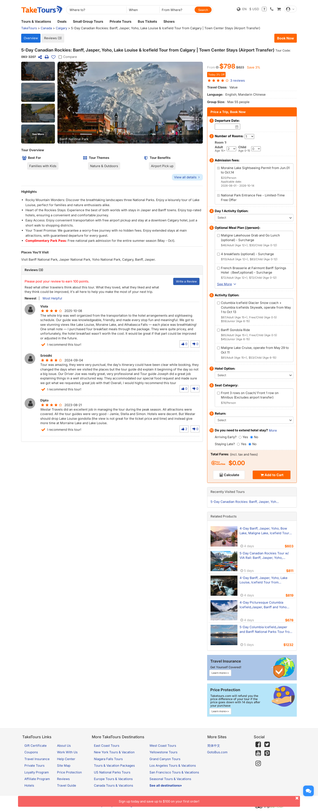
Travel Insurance (37, 759)
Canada (46, 28)
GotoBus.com (217, 752)
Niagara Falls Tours (108, 759)
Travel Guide (66, 785)
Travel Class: (217, 87)
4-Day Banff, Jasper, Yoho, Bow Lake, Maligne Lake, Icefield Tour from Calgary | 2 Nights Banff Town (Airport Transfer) (266, 530)
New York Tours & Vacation (114, 752)
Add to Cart (274, 475)
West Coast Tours (162, 746)
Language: (215, 94)
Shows (169, 21)
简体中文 (213, 746)
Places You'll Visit (35, 252)
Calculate (231, 475)
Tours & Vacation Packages (114, 765)
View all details (187, 177)
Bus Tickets (147, 21)
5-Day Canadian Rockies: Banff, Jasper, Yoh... (245, 502)
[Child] (256, 148)
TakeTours (29, 28)
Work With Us (67, 752)
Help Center (66, 759)
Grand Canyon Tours (164, 759)
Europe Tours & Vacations (113, 779)
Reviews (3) (53, 38)
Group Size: (216, 102)
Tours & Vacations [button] (36, 21)
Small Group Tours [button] (88, 21)
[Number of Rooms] (249, 136)
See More (38, 134)
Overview (31, 38)
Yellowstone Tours (163, 752)
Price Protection (69, 772)
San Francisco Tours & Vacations (174, 772)
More (273, 430)
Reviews (63, 779)
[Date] (237, 126)
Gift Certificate (35, 746)
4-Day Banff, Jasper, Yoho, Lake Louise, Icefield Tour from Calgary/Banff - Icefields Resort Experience (263, 580)
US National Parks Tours (112, 772)
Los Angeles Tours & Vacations (172, 765)
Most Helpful (52, 298)
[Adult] (231, 148)
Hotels (29, 785)
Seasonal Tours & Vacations (170, 779)
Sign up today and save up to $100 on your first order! (209, 799)
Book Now (285, 38)
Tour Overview (32, 150)
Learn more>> (220, 672)
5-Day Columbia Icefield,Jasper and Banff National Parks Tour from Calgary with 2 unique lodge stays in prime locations (266, 629)
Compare (67, 57)
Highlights (29, 192)
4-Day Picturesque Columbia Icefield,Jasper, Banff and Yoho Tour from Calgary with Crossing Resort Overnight (264, 604)
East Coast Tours (106, 746)
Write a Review (186, 281)
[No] (251, 437)
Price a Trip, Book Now (228, 112)
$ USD (254, 9)
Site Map (63, 765)
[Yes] (240, 437)
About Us (64, 746)
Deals (62, 21)
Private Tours (120, 21)
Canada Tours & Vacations (113, 785)
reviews (237, 80)
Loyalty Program (36, 772)
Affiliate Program (37, 779)
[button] (38, 71)
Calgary (61, 28)
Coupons (31, 752)
